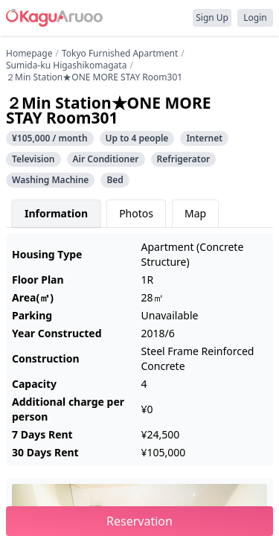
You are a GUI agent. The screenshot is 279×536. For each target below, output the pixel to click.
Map (195, 213)
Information (56, 213)
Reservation (139, 521)
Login (254, 17)
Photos (136, 213)
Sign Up (212, 17)
